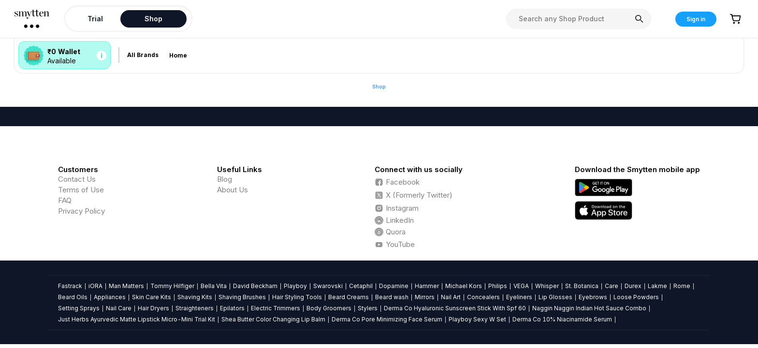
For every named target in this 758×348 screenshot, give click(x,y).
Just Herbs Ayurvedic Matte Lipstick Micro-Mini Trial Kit (136, 319)
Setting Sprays (79, 308)
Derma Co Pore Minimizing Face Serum (387, 319)
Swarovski (328, 286)
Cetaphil (361, 286)
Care (611, 286)
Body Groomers (328, 308)
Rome (681, 286)
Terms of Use (81, 189)
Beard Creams (348, 297)
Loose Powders (636, 297)
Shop (379, 86)
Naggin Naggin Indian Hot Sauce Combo (589, 308)
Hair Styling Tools (297, 297)
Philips (497, 286)
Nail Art (451, 297)
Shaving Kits (194, 297)
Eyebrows (593, 297)
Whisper (547, 286)
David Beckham (255, 286)
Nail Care (118, 308)
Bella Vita (214, 286)
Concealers (483, 297)
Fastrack (70, 286)
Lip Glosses (555, 297)
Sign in (695, 19)
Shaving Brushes (242, 297)
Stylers (368, 308)
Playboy (295, 286)
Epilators (232, 308)
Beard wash (391, 297)
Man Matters (126, 286)
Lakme (657, 286)
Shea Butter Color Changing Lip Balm (273, 319)
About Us (232, 189)
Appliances (110, 297)
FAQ (65, 200)
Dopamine (393, 286)
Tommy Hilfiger (172, 286)
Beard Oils (72, 297)
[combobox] (578, 19)
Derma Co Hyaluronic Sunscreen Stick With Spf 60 (455, 308)
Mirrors (425, 297)
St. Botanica (581, 286)
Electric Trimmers (275, 308)
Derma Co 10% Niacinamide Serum (562, 319)
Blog (224, 179)
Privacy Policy (81, 211)
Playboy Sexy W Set (477, 319)
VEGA (521, 286)
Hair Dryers (153, 308)
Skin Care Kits (151, 297)
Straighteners (194, 308)
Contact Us (77, 179)
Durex (633, 286)
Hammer (427, 286)
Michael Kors (463, 286)
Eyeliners (519, 297)
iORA (95, 286)
